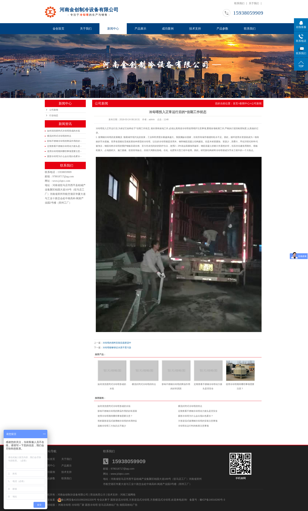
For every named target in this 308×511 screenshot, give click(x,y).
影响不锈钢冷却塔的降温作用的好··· (64, 141)
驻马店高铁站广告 (109, 504)
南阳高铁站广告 (129, 504)
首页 (235, 103)
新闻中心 (113, 28)
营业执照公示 (97, 494)
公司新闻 (53, 110)
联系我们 (239, 3)
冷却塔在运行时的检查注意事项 (193, 426)
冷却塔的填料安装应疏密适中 (117, 343)
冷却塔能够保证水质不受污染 (117, 347)
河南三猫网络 (128, 494)
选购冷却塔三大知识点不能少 (112, 426)
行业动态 (53, 115)
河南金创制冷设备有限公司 (89, 9)
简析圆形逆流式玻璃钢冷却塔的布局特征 (117, 421)
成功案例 (168, 28)
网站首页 (50, 459)
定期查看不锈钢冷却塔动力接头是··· (64, 146)
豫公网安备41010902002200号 (78, 499)
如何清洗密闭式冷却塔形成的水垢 (63, 131)
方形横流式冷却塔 (160, 499)
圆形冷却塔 (92, 504)
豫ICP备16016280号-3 (212, 499)
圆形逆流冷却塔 (119, 499)
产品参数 (222, 28)
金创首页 (58, 28)
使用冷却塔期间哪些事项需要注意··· (64, 151)
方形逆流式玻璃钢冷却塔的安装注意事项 (197, 421)
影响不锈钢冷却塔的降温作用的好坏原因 (117, 411)
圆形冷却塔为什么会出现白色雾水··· (64, 156)
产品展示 (140, 28)
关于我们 (254, 3)
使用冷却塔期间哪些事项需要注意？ (115, 416)
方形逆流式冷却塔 (139, 499)
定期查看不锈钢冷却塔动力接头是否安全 (197, 411)
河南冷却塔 (65, 504)
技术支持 (195, 28)
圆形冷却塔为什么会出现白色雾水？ (195, 416)
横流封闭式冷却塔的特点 (59, 136)
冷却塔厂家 (78, 504)
